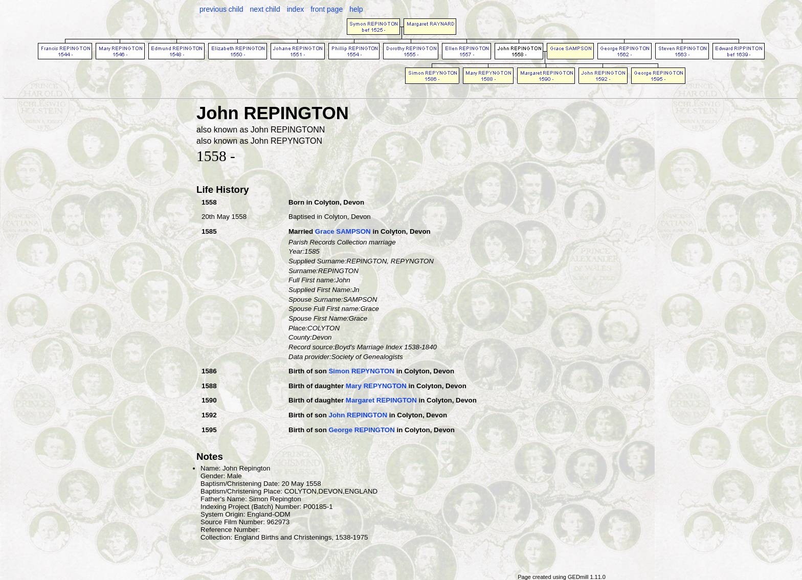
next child (265, 9)
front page (326, 9)
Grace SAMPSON (343, 231)
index (295, 9)
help (356, 9)
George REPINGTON (361, 430)
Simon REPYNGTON (361, 371)
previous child (221, 9)
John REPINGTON (357, 415)
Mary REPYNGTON (376, 386)
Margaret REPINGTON (381, 400)
